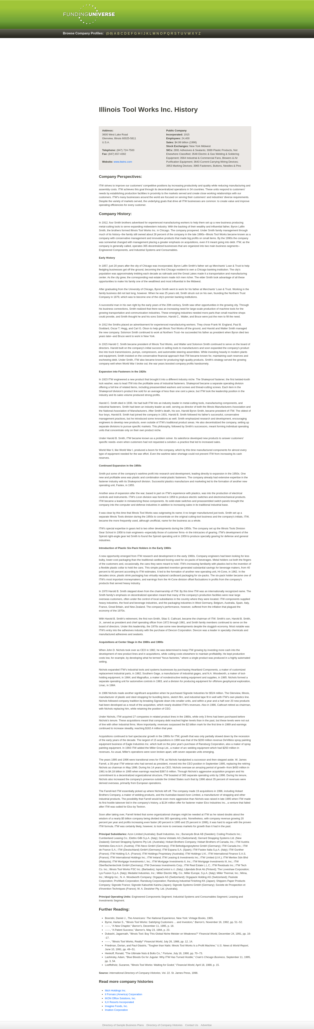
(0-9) (109, 33)
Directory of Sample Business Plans (123, 1025)
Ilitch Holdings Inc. (115, 990)
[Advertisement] (157, 71)
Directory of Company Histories (164, 1025)
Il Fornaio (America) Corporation (123, 994)
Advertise (206, 1025)
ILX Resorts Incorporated (119, 1002)
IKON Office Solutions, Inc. (120, 998)
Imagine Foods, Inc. (116, 1006)
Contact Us (191, 1025)
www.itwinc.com (123, 161)
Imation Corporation (116, 1009)
